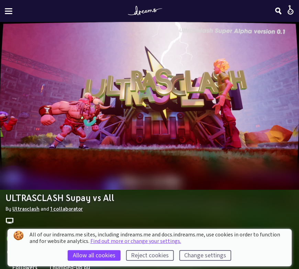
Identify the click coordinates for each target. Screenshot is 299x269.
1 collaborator (66, 208)
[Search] (278, 11)
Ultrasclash (26, 208)
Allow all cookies (94, 255)
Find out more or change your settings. (135, 241)
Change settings (205, 255)
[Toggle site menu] (8, 11)
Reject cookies (150, 255)
